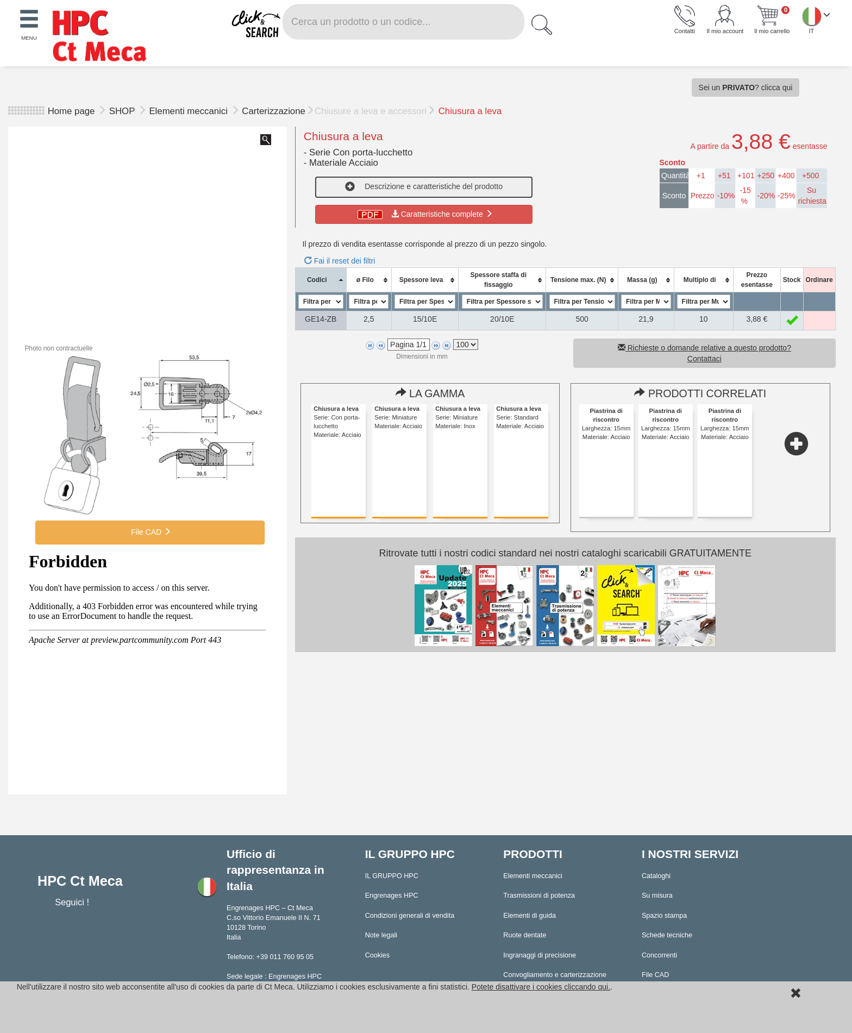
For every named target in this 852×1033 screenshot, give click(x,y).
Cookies (377, 955)
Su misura (657, 895)
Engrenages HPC (391, 895)
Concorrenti (659, 955)
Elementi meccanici (189, 111)
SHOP (123, 111)
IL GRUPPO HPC (391, 876)
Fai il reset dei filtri (339, 260)
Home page (71, 111)
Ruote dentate (524, 935)
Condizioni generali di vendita (410, 915)
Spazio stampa (664, 915)
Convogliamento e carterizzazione (554, 975)
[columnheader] (320, 280)
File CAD (150, 532)
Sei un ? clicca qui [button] (746, 87)
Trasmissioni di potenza (539, 895)
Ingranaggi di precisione (539, 955)
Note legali (381, 935)
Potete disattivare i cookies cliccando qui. (541, 986)
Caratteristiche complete (424, 214)
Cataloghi (656, 876)
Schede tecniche (667, 935)
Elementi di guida (529, 915)
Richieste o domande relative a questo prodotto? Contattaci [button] (704, 353)
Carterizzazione (273, 111)
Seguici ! (73, 902)
